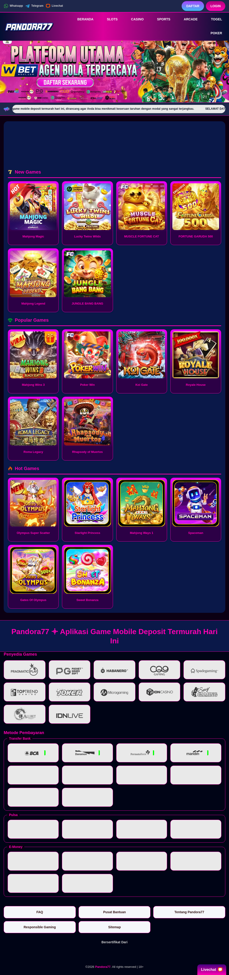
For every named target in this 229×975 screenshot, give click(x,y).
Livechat (54, 6)
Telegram (34, 6)
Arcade (187, 19)
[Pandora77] (29, 26)
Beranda (82, 19)
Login (216, 6)
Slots (109, 19)
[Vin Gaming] (114, 954)
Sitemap (114, 927)
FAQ (39, 912)
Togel (213, 19)
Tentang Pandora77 (189, 912)
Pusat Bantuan (114, 912)
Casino (134, 19)
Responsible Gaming (40, 927)
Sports (161, 19)
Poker (213, 33)
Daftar (192, 6)
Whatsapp (13, 6)
